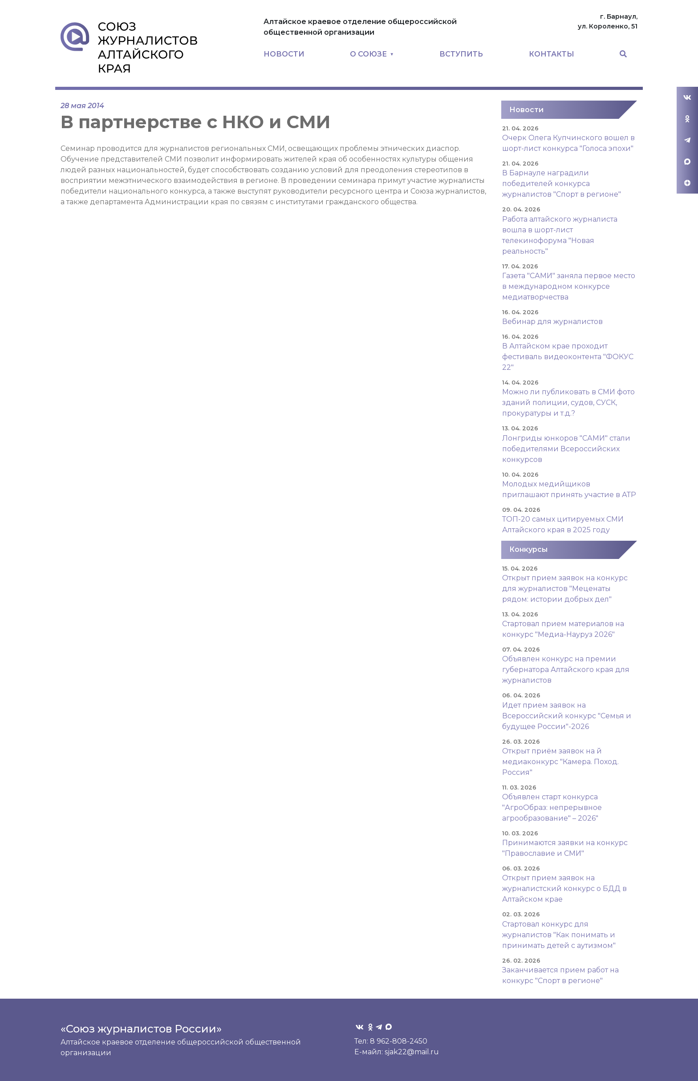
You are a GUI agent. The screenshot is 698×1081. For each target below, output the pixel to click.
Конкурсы (528, 549)
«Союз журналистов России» (141, 1028)
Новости (526, 109)
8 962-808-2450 (398, 1041)
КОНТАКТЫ (551, 54)
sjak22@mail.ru (412, 1052)
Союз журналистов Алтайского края (129, 47)
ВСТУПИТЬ (461, 54)
